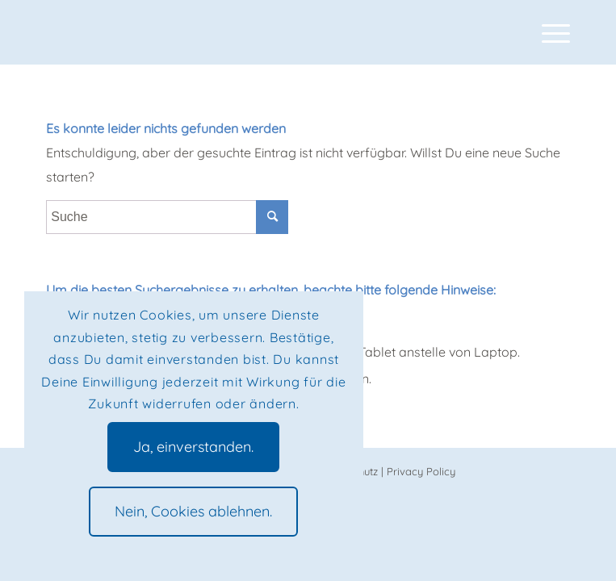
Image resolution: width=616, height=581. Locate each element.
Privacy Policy (421, 471)
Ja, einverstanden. (193, 446)
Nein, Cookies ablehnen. (193, 511)
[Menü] (548, 32)
